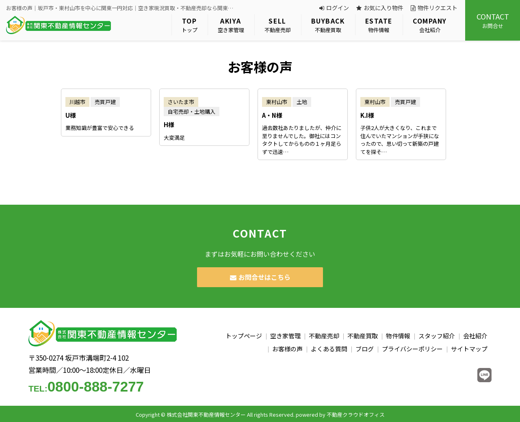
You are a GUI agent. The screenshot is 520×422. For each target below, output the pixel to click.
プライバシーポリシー (412, 348)
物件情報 (378, 25)
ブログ (364, 348)
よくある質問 (329, 348)
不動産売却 (277, 25)
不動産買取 (328, 25)
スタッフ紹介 (436, 335)
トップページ (243, 335)
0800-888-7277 (86, 386)
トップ (189, 25)
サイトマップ (469, 348)
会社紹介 (430, 25)
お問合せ (492, 20)
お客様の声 (287, 348)
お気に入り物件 (379, 8)
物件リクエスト (434, 8)
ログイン (334, 8)
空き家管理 (231, 25)
